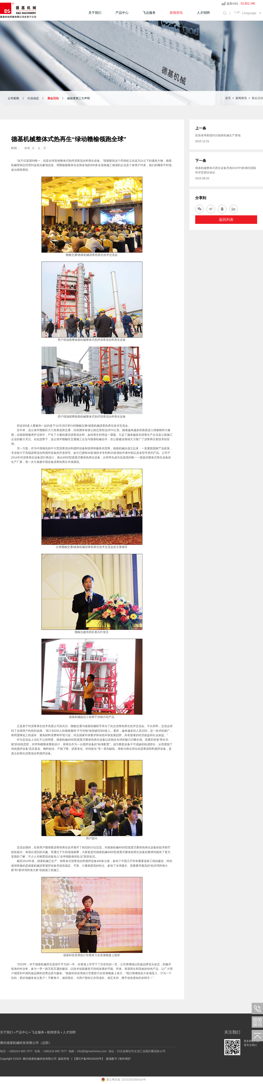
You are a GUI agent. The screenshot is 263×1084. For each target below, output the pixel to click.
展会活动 (53, 98)
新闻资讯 (176, 12)
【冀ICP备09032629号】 (88, 1058)
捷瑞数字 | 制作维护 (118, 1058)
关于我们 (94, 12)
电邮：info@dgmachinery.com (88, 1051)
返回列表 (226, 220)
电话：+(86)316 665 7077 (16, 1051)
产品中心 (122, 12)
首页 (228, 98)
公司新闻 (13, 98)
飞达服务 (149, 12)
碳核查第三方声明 (78, 98)
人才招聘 (203, 12)
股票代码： (241, 3)
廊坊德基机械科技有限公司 (40, 1058)
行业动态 (33, 98)
